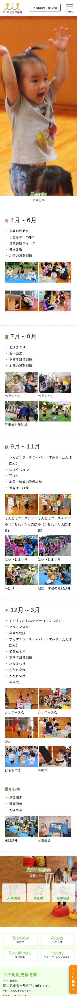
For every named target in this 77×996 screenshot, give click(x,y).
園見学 (38, 898)
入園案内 (13, 898)
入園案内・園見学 (45, 8)
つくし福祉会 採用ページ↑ (73, 980)
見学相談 (63, 898)
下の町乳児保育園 (20, 974)
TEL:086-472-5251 (17, 991)
